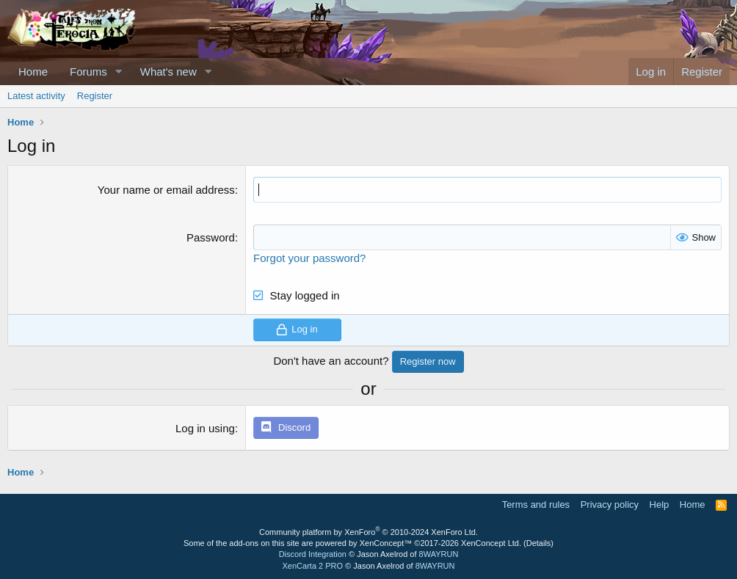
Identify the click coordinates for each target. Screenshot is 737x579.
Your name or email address (166, 189)
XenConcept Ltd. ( (493, 543)
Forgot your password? (309, 258)
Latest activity (36, 95)
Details (538, 543)
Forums (88, 71)
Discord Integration (312, 554)
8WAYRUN (439, 554)
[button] (119, 71)
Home (33, 71)
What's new (168, 71)
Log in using (205, 428)
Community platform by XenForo (368, 532)
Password (210, 237)
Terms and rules (536, 504)
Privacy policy (610, 504)
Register (94, 95)
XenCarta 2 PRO (313, 565)
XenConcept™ (386, 543)
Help (659, 504)
